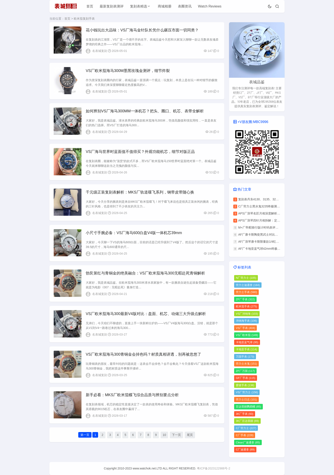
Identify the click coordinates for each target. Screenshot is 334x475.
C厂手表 (244, 435)
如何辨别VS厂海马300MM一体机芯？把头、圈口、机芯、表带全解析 (145, 112)
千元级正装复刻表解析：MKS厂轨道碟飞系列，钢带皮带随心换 (140, 193)
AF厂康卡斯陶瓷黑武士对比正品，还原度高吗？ (270, 234)
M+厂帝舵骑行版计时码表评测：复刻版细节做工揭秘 (273, 227)
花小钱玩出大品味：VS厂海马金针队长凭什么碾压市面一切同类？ (142, 30)
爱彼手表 (245, 385)
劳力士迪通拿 (248, 285)
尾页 (190, 437)
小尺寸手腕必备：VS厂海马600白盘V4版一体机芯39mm (134, 234)
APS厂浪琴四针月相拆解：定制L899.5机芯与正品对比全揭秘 (278, 220)
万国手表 (245, 356)
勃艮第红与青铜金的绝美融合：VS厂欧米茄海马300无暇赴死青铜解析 (145, 275)
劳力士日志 (246, 399)
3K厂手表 (244, 413)
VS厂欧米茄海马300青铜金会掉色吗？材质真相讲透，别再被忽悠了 (143, 356)
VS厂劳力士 (247, 392)
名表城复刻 (99, 51)
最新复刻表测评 (112, 6)
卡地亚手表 (246, 349)
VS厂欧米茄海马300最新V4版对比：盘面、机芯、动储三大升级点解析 (146, 316)
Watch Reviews (210, 6)
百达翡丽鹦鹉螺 (248, 406)
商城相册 (164, 6)
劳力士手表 (246, 292)
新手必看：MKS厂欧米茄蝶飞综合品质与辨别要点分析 (132, 397)
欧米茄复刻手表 (84, 18)
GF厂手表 (245, 378)
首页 (89, 6)
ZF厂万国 (245, 370)
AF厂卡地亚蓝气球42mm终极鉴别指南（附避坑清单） (274, 248)
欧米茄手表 (246, 306)
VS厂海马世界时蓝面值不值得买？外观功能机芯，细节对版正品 (140, 152)
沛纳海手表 (246, 320)
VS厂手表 (245, 328)
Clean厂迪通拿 (248, 442)
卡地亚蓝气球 (247, 342)
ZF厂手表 (245, 299)
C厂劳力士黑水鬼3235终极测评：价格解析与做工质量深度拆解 (280, 206)
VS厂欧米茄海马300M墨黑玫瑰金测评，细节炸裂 (128, 71)
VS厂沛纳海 (247, 313)
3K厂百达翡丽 (247, 420)
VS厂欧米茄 (247, 335)
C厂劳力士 (246, 428)
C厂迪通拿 (245, 449)
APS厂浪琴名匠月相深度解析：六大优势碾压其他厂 (272, 213)
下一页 (176, 437)
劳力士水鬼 (246, 363)
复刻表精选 (138, 6)
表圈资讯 (185, 6)
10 (164, 437)
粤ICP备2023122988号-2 (213, 468)
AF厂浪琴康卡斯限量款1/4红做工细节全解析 (267, 241)
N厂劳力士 (246, 277)
